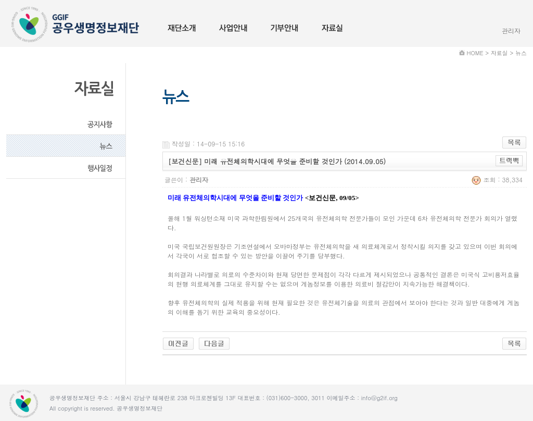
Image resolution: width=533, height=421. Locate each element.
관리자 (511, 30)
